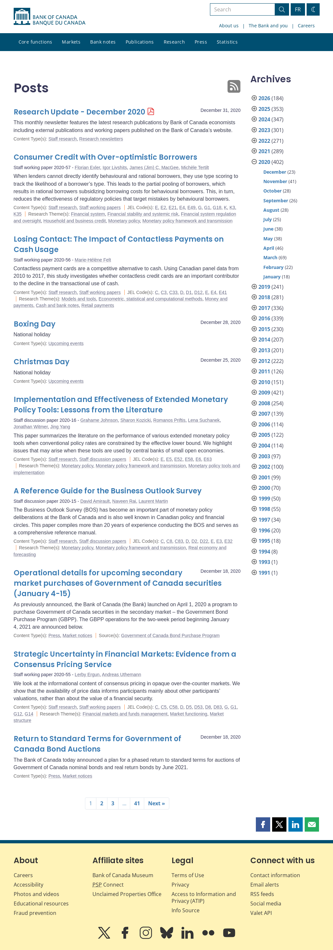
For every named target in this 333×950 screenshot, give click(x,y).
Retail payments (97, 305)
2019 (264, 286)
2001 (264, 477)
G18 (217, 207)
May (268, 238)
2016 (264, 318)
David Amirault (95, 501)
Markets (71, 42)
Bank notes (103, 42)
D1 (189, 292)
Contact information (275, 875)
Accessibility (28, 884)
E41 (223, 292)
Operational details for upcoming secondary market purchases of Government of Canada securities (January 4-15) (118, 583)
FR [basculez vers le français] (298, 9)
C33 (173, 292)
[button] (263, 824)
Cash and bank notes (57, 305)
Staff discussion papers (102, 459)
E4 (182, 207)
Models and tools (79, 298)
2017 (264, 308)
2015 (264, 329)
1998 (264, 509)
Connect (108, 884)
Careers (306, 25)
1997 (264, 519)
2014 (264, 339)
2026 (264, 98)
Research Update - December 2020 (79, 112)
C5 (164, 707)
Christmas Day (41, 362)
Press (201, 42)
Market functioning (188, 713)
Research (174, 42)
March (270, 257)
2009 (264, 392)
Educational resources (41, 903)
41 (137, 803)
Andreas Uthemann (121, 674)
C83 (179, 541)
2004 (264, 445)
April (268, 248)
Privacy (180, 884)
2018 (264, 297)
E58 (189, 459)
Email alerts (264, 884)
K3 (232, 207)
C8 (169, 541)
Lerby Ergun (87, 674)
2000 (264, 487)
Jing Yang (60, 426)
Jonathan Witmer (31, 426)
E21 (173, 207)
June (268, 229)
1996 (264, 530)
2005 (264, 434)
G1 (207, 207)
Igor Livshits (115, 167)
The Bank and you (268, 25)
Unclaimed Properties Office (126, 894)
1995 (264, 540)
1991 (264, 572)
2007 (264, 413)
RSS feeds (262, 894)
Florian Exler (87, 167)
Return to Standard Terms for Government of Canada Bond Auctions (97, 744)
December (274, 172)
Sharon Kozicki (135, 420)
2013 (264, 350)
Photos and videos (36, 894)
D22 (204, 541)
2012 (264, 361)
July (267, 219)
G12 (18, 713)
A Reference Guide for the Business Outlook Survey (107, 491)
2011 (264, 371)
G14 (29, 713)
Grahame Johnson (99, 420)
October (272, 191)
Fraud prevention (35, 913)
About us (229, 25)
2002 (264, 466)
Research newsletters (101, 138)
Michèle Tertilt (195, 167)
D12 (198, 292)
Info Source (186, 910)
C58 (173, 707)
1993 (264, 562)
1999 (264, 498)
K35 (18, 214)
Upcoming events (66, 343)
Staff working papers (99, 207)
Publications (140, 42)
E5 (169, 459)
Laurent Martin (153, 501)
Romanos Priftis (169, 420)
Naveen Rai (124, 501)
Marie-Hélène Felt (93, 259)
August (271, 210)
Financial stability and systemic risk (142, 214)
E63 (208, 459)
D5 (189, 707)
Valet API (261, 913)
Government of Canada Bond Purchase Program (170, 635)
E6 (198, 459)
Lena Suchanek (203, 420)
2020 (264, 162)
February (273, 267)
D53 (198, 707)
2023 (264, 130)
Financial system (88, 214)
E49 (191, 207)
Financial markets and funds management (125, 713)
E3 (219, 541)
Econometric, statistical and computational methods (150, 298)
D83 (218, 707)
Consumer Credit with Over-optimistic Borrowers (105, 157)
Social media (265, 903)
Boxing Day (34, 324)
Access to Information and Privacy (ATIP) (204, 897)
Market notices (77, 635)
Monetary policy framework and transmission (187, 220)
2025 (264, 109)
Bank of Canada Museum (122, 875)
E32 (228, 541)
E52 (178, 459)
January (272, 277)
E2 (163, 207)
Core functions (35, 42)
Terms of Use (188, 875)
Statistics (227, 42)
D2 (194, 541)
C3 (164, 292)
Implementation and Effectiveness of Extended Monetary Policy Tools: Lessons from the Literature (121, 405)
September (275, 200)
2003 (264, 456)
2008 (264, 403)
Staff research (63, 138)
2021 (264, 151)
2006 (264, 424)
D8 (208, 707)
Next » (156, 803)
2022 (264, 140)
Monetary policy (124, 220)
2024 (264, 119)
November (275, 181)
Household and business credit (74, 220)
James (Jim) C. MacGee (154, 167)
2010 (264, 382)
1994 (264, 551)
